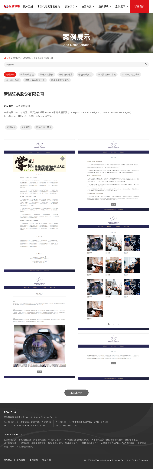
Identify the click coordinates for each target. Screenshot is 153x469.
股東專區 (142, 443)
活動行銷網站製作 (114, 440)
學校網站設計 (85, 74)
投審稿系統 (24, 443)
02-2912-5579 (17, 425)
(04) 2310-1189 (69, 425)
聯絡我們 (139, 6)
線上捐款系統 (12, 80)
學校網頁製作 (71, 443)
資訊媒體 (11, 127)
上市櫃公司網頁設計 (89, 443)
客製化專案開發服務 (48, 6)
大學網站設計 (97, 440)
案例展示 (34, 460)
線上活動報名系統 (131, 74)
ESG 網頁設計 (129, 443)
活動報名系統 (131, 440)
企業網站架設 (27, 74)
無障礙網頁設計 (38, 443)
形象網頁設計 (25, 440)
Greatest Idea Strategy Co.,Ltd (112, 460)
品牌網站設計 (10, 440)
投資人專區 (9, 446)
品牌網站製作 (46, 74)
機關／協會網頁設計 (35, 80)
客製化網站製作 (55, 443)
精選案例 (10, 74)
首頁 (8, 58)
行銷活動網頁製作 (60, 80)
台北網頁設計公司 (25, 446)
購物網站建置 (66, 74)
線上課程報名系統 (107, 74)
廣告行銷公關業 (44, 127)
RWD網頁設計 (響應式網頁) (76, 440)
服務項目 (21, 460)
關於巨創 (28, 6)
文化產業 (25, 127)
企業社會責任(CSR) (110, 443)
